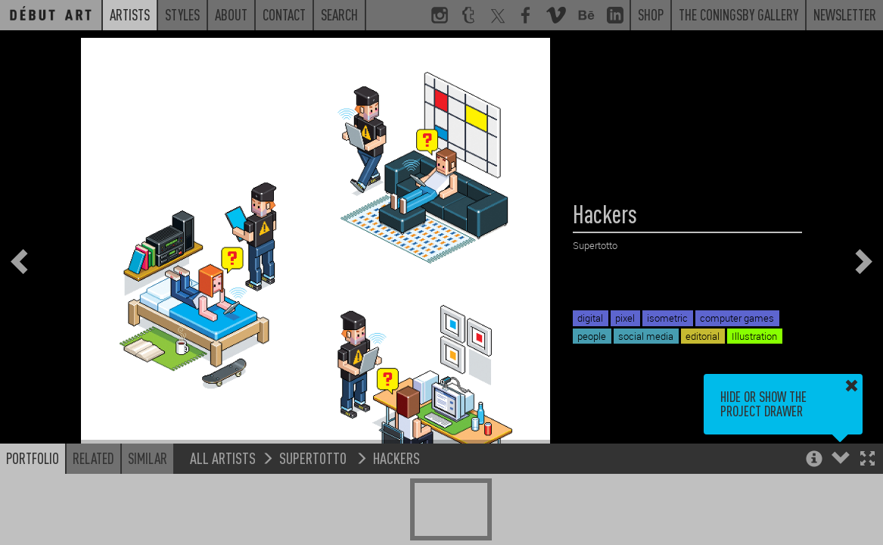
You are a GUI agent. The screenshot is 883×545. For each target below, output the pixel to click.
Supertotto (314, 457)
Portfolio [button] (32, 458)
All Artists (223, 457)
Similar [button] (147, 458)
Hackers (396, 457)
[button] (867, 460)
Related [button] (93, 458)
